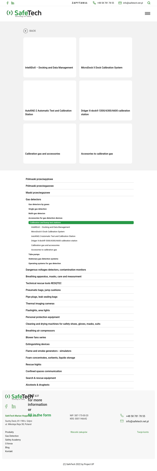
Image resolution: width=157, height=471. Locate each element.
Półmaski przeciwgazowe (40, 185)
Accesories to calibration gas (44, 250)
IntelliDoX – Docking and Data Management (50, 227)
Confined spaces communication (44, 371)
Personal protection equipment (43, 317)
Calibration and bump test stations (45, 222)
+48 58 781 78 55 (103, 2)
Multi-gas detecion (37, 213)
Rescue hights (33, 364)
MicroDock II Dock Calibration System (48, 231)
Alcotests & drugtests (37, 384)
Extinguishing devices (38, 344)
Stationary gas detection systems (43, 259)
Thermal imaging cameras (40, 303)
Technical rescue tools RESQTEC (43, 283)
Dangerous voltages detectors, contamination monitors (56, 269)
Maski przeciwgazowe (38, 192)
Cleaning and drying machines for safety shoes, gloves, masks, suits (63, 323)
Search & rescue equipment (41, 378)
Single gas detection (38, 209)
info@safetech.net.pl (131, 3)
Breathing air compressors (40, 330)
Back (29, 31)
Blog (7, 447)
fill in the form (39, 415)
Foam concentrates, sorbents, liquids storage (50, 357)
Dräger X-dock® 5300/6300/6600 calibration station (54, 240)
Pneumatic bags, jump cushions (43, 290)
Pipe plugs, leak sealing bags (41, 296)
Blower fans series (36, 337)
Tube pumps (34, 254)
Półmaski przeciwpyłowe (39, 179)
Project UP (89, 464)
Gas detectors (33, 199)
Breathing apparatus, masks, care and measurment (53, 276)
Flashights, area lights (38, 310)
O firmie (9, 443)
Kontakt (9, 451)
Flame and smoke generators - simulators (48, 350)
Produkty (9, 432)
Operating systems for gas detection (45, 263)
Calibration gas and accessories (45, 245)
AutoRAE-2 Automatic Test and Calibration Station (53, 236)
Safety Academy (13, 440)
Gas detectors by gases (39, 204)
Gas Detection (12, 436)
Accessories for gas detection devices (45, 218)
